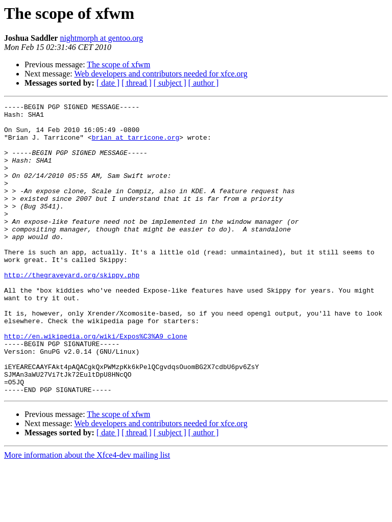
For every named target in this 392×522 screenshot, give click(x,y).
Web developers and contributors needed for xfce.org (160, 73)
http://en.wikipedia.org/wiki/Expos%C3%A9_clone (95, 383)
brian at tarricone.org (136, 144)
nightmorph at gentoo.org (101, 38)
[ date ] (107, 83)
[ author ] (203, 83)
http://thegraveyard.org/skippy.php (71, 310)
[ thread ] (136, 83)
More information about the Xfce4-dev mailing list (87, 513)
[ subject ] (170, 83)
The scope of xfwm (118, 64)
